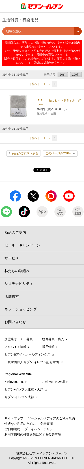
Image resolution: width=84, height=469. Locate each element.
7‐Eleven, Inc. (14, 382)
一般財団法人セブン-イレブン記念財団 (31, 362)
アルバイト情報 (15, 347)
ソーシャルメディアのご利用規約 (51, 418)
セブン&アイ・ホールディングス (27, 354)
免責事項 (46, 423)
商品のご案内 (15, 232)
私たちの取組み (17, 271)
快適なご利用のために (20, 423)
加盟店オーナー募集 (18, 339)
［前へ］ (34, 84)
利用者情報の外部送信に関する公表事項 (32, 434)
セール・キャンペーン (22, 245)
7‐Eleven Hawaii (53, 382)
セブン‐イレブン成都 (19, 397)
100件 (76, 74)
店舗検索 (11, 296)
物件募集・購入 (53, 339)
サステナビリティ (18, 284)
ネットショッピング (20, 309)
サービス (11, 258)
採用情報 (48, 347)
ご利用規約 (12, 429)
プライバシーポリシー (40, 429)
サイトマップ (13, 418)
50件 (63, 74)
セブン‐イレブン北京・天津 (23, 389)
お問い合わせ (15, 322)
